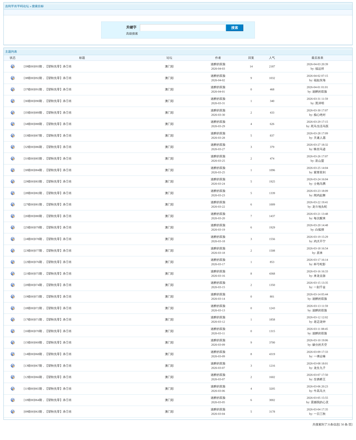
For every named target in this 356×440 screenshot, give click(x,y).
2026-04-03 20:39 (317, 64)
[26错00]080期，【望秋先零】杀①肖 (48, 216)
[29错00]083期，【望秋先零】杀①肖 (48, 181)
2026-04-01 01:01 (317, 87)
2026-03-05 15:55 (317, 398)
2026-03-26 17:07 (317, 156)
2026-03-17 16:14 (317, 259)
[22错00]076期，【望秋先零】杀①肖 (48, 262)
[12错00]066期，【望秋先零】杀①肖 (48, 377)
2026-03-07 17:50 (317, 375)
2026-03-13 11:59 (317, 306)
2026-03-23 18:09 (317, 191)
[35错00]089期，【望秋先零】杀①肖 (48, 112)
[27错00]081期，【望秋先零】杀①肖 (48, 204)
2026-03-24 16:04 (317, 179)
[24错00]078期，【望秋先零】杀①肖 (48, 239)
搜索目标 (38, 6)
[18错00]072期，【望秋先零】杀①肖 (48, 308)
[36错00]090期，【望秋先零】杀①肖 (48, 101)
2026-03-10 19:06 (317, 340)
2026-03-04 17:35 (317, 409)
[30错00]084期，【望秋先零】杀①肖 (48, 170)
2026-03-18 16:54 (317, 248)
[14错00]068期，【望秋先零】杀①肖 (48, 354)
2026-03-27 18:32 (317, 144)
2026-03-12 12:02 (317, 317)
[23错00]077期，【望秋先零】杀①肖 (48, 250)
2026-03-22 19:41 (317, 202)
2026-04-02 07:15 (317, 76)
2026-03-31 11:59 (317, 98)
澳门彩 (169, 66)
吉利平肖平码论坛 (17, 6)
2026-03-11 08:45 (317, 329)
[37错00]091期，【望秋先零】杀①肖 (48, 89)
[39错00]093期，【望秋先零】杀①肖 (48, 66)
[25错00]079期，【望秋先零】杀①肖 (48, 227)
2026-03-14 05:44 (317, 294)
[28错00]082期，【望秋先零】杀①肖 (48, 193)
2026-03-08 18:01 (317, 363)
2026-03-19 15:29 (317, 237)
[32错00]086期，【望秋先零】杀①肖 (48, 147)
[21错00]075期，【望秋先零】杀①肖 (48, 273)
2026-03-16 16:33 (317, 271)
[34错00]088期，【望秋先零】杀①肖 (48, 124)
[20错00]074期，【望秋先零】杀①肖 (48, 285)
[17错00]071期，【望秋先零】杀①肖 (48, 319)
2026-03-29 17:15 (317, 121)
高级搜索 (132, 33)
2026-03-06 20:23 (317, 386)
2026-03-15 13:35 (317, 282)
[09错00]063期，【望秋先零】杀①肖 (48, 411)
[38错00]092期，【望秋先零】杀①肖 (48, 78)
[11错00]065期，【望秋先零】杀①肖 (48, 388)
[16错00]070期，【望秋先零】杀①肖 (48, 331)
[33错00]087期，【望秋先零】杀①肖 (48, 135)
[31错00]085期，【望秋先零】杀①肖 (48, 158)
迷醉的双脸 (218, 64)
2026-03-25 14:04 (317, 168)
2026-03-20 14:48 (317, 225)
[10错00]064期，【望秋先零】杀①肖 (48, 400)
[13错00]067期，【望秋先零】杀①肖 (48, 365)
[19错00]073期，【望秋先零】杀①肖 (48, 296)
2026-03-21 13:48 (317, 214)
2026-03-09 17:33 (317, 352)
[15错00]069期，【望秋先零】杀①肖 (48, 342)
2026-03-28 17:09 (317, 133)
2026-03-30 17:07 (317, 110)
